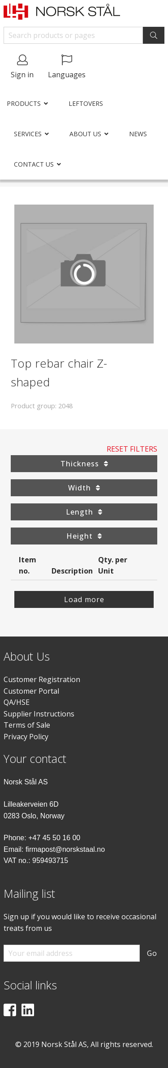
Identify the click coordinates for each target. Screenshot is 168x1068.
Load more (84, 599)
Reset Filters (132, 449)
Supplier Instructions (39, 714)
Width (84, 488)
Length (84, 512)
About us (85, 134)
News (138, 134)
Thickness (84, 464)
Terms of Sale (27, 725)
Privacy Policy (26, 736)
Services (28, 134)
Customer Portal (31, 691)
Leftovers (86, 103)
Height (84, 536)
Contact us (34, 164)
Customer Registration (42, 679)
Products (24, 103)
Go (152, 953)
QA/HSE (17, 702)
